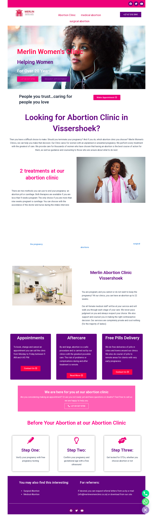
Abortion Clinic (67, 15)
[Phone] (145, 493)
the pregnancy (36, 245)
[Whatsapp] (145, 501)
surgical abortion (79, 21)
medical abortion (91, 15)
